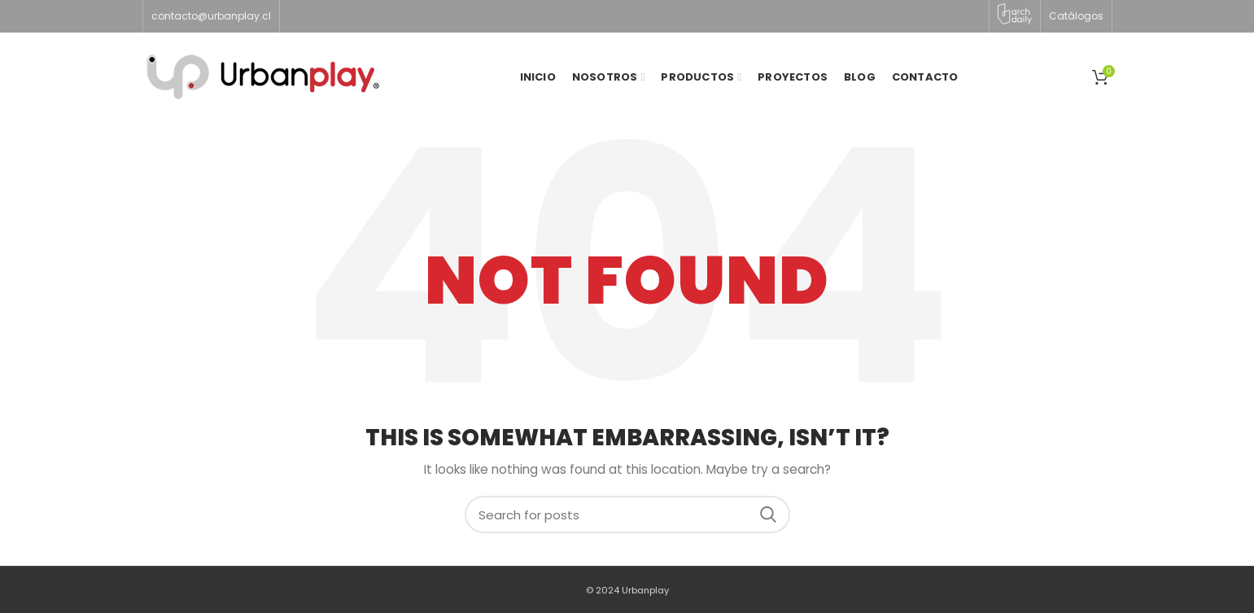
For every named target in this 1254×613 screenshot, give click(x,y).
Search (768, 514)
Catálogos (1076, 16)
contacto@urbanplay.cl (211, 16)
